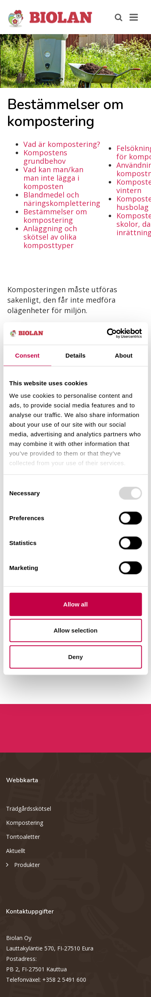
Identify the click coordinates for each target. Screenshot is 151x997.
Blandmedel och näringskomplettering (61, 199)
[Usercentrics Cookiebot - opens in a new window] (107, 333)
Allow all (75, 603)
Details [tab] (76, 355)
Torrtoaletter (23, 836)
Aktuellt (15, 851)
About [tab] (123, 355)
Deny (75, 656)
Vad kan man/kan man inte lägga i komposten (53, 178)
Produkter (23, 864)
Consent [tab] (27, 355)
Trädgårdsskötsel (28, 808)
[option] (75, 61)
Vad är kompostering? (61, 144)
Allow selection (75, 630)
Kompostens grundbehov (45, 157)
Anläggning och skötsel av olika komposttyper (50, 237)
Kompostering (24, 822)
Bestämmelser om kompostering (55, 216)
